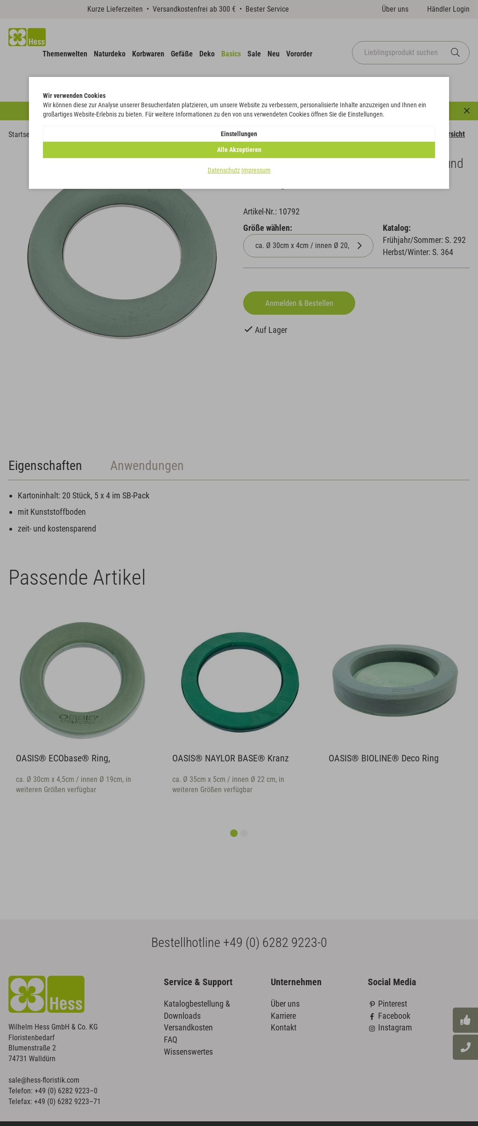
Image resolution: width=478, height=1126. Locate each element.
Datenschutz (224, 154)
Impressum (256, 154)
